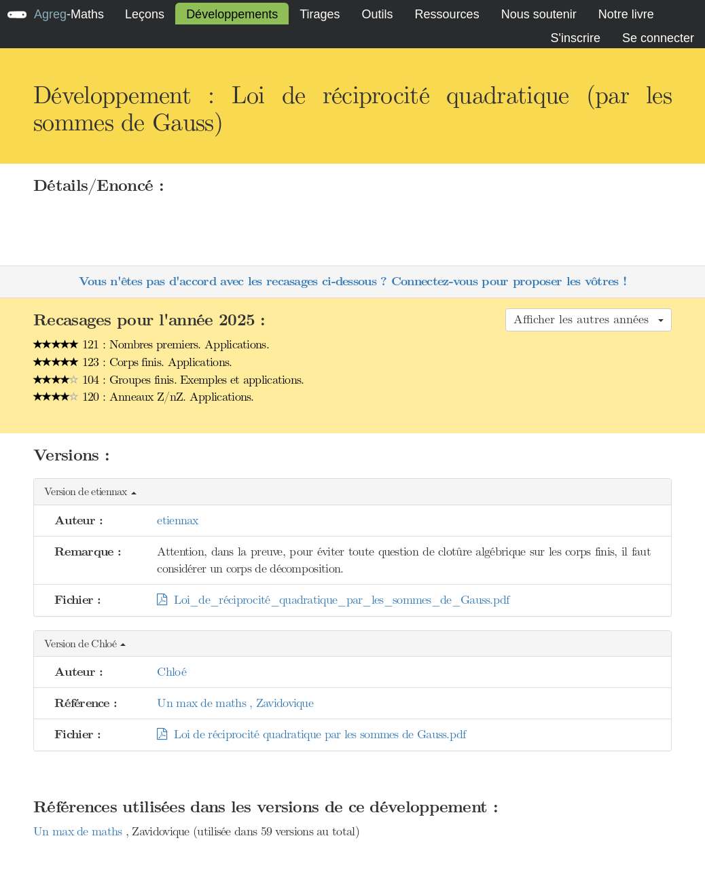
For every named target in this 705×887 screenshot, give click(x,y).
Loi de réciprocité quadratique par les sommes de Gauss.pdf (311, 734)
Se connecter (658, 38)
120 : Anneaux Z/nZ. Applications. (143, 396)
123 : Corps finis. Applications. (132, 362)
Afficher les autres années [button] (588, 319)
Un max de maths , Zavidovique (235, 702)
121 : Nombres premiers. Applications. (151, 344)
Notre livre (626, 14)
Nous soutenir (539, 14)
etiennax (177, 520)
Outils (377, 14)
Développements (232, 14)
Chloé (171, 671)
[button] (352, 492)
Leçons (144, 14)
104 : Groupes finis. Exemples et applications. (168, 379)
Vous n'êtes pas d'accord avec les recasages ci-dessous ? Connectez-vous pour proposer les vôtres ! (352, 281)
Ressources (447, 14)
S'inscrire (575, 38)
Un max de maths (79, 831)
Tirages (320, 14)
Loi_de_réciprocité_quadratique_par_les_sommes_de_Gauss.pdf (333, 599)
